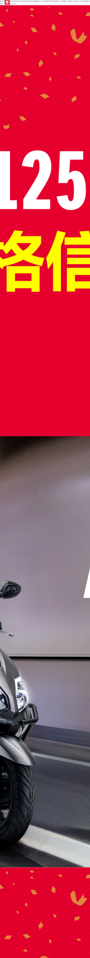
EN (81, 2)
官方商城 (40, 2)
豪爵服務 (58, 2)
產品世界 (31, 2)
